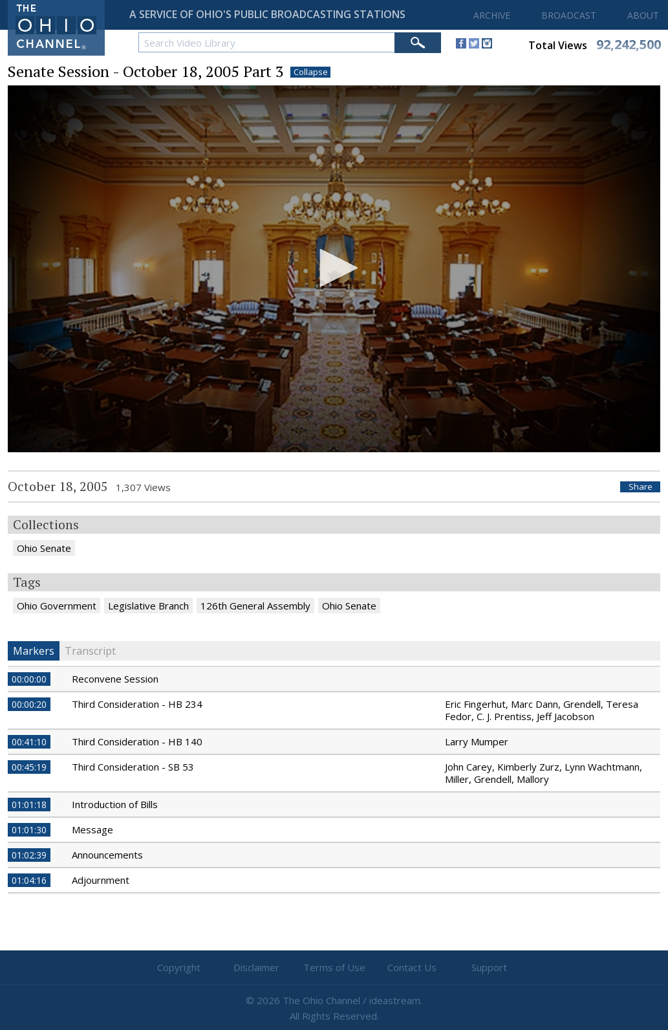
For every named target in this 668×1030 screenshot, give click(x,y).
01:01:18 (29, 804)
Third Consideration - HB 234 (137, 703)
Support (489, 967)
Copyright (178, 967)
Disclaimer (256, 967)
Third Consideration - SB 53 (133, 766)
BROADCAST (568, 15)
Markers (33, 651)
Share (640, 486)
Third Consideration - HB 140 (137, 741)
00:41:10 (29, 742)
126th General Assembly (255, 605)
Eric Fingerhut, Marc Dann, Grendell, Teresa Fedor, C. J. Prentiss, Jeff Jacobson (541, 710)
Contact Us (411, 967)
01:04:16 (29, 880)
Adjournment (100, 879)
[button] (334, 267)
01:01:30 (29, 830)
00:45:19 (29, 767)
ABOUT (643, 15)
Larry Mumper (476, 741)
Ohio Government (56, 605)
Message (92, 829)
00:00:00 (29, 679)
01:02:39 (29, 855)
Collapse (311, 72)
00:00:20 (29, 704)
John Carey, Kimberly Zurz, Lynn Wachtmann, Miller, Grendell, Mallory (543, 772)
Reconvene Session (115, 678)
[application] (334, 269)
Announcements (107, 854)
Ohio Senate (44, 548)
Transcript (90, 651)
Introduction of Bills (115, 804)
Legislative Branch (148, 605)
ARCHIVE (491, 15)
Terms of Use (334, 967)
